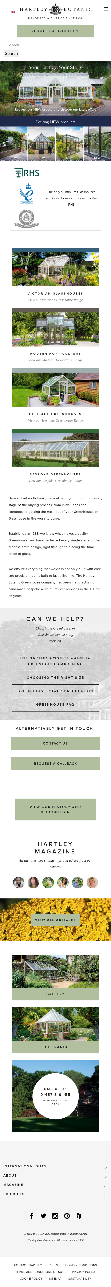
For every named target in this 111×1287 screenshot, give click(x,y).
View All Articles (55, 920)
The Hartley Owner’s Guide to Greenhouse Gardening (55, 661)
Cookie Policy (31, 1278)
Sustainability (79, 1278)
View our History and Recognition (55, 809)
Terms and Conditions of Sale (40, 1272)
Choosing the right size (55, 678)
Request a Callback (55, 764)
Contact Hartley (28, 1265)
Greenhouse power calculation (55, 691)
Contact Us (55, 743)
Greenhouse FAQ (55, 704)
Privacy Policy (84, 1272)
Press (53, 1265)
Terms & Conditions (81, 1265)
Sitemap (55, 1278)
